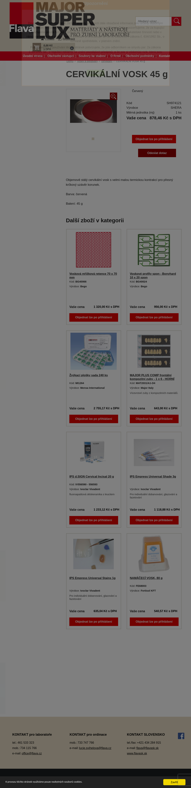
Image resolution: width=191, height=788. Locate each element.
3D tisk (22, 91)
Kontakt (164, 56)
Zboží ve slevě (34, 82)
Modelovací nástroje (30, 247)
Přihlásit (49, 38)
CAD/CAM (24, 114)
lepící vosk (28, 430)
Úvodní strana (33, 56)
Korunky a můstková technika (36, 219)
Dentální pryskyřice (30, 123)
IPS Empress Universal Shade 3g (153, 476)
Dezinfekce (25, 141)
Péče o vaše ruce (29, 302)
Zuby (21, 541)
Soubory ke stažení (92, 56)
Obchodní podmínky (140, 56)
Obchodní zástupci (60, 56)
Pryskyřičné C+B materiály (34, 329)
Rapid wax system (33, 476)
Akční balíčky (34, 64)
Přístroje (23, 338)
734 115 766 (28, 748)
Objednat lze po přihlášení (154, 139)
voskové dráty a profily (35, 504)
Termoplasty (25, 366)
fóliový (26, 403)
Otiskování (24, 283)
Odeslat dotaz (157, 153)
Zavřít (174, 782)
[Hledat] (154, 21)
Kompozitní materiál (30, 210)
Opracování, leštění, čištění (35, 265)
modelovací (29, 439)
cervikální (27, 384)
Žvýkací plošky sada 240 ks (88, 375)
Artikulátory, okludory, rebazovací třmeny (31, 103)
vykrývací (27, 522)
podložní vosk (30, 458)
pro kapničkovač (32, 467)
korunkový (28, 421)
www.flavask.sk (137, 753)
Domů (70, 61)
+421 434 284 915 (149, 742)
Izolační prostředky (29, 187)
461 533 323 (26, 742)
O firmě (115, 56)
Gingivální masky (28, 169)
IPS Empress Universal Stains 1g (92, 578)
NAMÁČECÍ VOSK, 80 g (146, 578)
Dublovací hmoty (28, 151)
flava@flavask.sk (147, 748)
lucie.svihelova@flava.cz (95, 748)
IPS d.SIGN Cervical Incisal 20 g (91, 476)
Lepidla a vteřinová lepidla (34, 237)
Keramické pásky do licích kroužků (34, 199)
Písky (21, 320)
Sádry (21, 348)
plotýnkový (28, 449)
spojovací (27, 495)
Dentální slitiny (27, 132)
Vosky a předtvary (29, 375)
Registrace (69, 38)
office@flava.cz (32, 753)
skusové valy (30, 485)
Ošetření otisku (27, 274)
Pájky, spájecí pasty (30, 292)
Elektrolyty (24, 160)
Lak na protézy (27, 228)
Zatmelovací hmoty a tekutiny (36, 531)
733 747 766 (86, 742)
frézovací (27, 412)
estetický (27, 394)
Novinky (34, 73)
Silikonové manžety (30, 357)
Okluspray (24, 256)
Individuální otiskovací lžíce (35, 178)
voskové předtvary (33, 513)
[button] (54, 47)
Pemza (22, 311)
